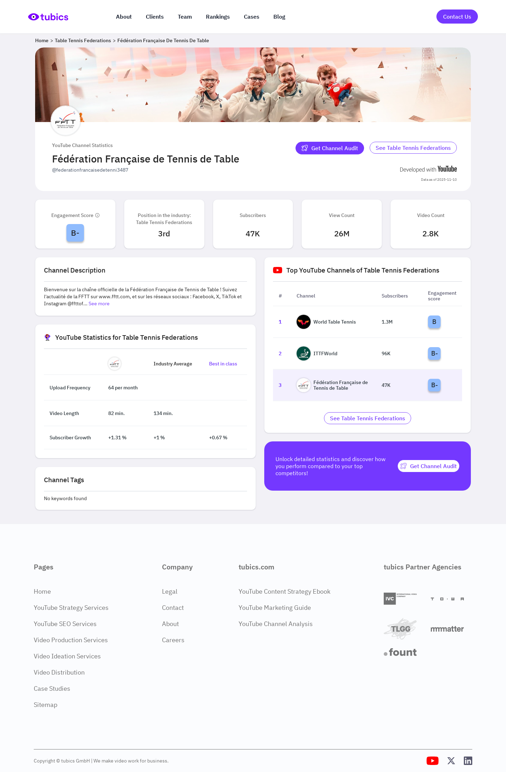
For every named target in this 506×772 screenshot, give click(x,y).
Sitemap (45, 705)
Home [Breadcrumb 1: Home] (41, 40)
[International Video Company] (404, 599)
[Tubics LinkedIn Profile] (468, 761)
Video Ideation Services (67, 656)
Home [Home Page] (42, 591)
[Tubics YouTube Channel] (433, 761)
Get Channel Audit (329, 148)
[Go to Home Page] (48, 16)
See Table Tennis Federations (413, 147)
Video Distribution (59, 672)
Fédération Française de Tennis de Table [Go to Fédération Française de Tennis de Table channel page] (332, 385)
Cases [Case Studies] (251, 16)
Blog (279, 16)
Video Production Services (71, 640)
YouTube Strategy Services (71, 608)
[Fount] (404, 652)
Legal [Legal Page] (169, 591)
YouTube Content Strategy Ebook (284, 591)
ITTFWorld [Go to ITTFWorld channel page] (317, 353)
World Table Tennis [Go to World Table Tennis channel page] (326, 322)
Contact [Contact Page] (173, 608)
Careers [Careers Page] (173, 640)
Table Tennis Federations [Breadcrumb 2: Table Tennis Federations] (83, 40)
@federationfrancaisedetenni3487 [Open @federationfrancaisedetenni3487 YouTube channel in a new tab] (90, 170)
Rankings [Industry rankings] (218, 16)
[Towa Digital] (451, 599)
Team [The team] (185, 16)
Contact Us (457, 16)
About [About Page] (170, 624)
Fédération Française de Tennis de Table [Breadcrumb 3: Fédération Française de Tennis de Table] (163, 40)
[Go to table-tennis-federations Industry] (413, 148)
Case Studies (52, 688)
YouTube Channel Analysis (276, 624)
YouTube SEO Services (65, 624)
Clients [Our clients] (155, 16)
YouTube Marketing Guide (275, 608)
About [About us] (124, 16)
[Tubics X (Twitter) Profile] (451, 761)
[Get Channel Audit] (330, 148)
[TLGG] (404, 628)
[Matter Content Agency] (451, 628)
